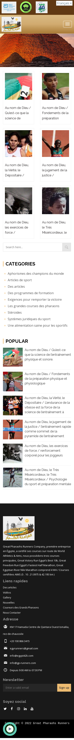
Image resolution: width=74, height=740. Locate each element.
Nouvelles (8, 602)
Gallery (7, 597)
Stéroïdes (12, 312)
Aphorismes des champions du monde (33, 273)
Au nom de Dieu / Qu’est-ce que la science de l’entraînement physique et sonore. (48, 354)
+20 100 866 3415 (20, 641)
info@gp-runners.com (23, 663)
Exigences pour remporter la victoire (32, 299)
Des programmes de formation (28, 293)
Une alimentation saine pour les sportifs (35, 325)
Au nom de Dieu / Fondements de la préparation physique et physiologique (47, 378)
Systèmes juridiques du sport (27, 319)
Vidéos (7, 592)
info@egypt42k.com (21, 655)
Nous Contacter (12, 612)
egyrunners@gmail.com (24, 648)
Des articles (14, 286)
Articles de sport (17, 280)
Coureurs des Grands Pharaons (21, 607)
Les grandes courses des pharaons (31, 306)
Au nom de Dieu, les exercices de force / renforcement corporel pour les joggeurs (46, 450)
